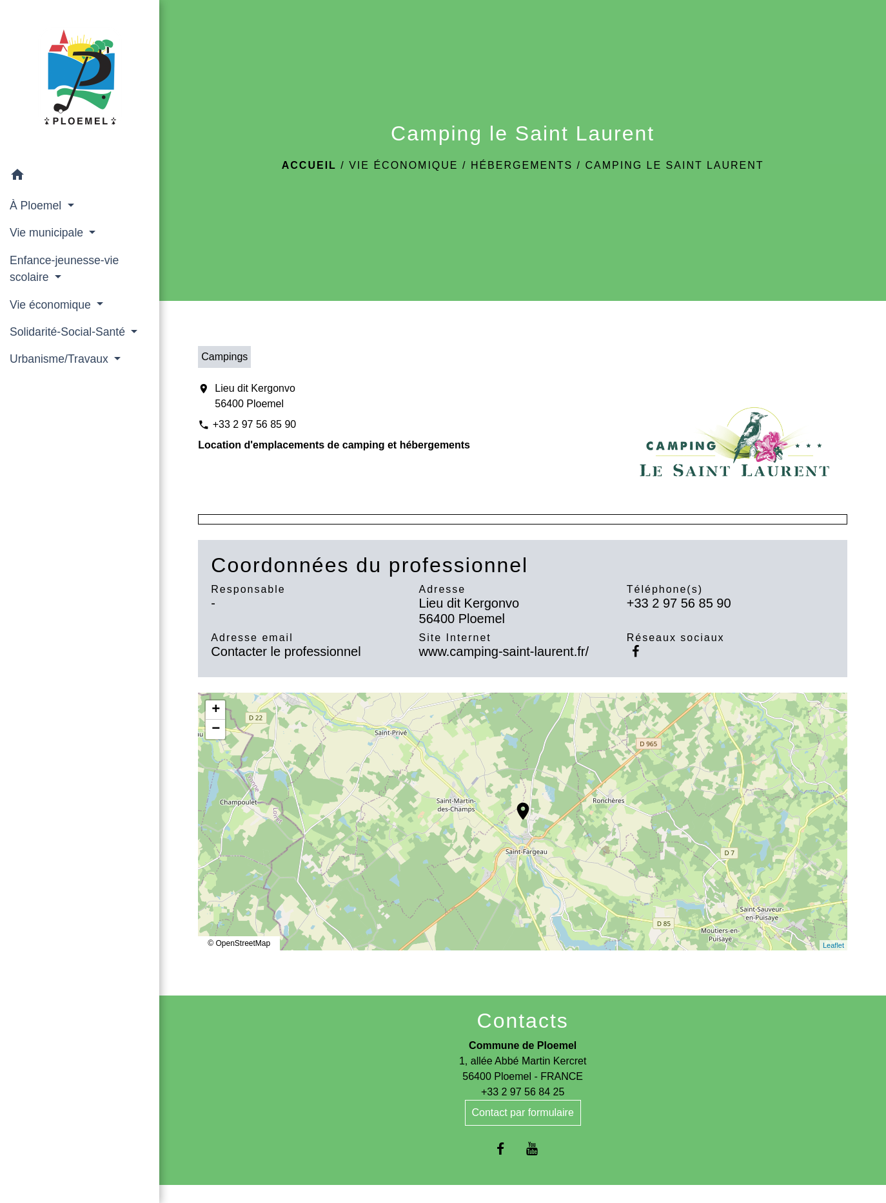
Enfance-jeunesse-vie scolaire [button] (64, 269)
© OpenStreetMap (239, 943)
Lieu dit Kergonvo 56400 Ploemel (255, 396)
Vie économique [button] (52, 304)
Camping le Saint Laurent (674, 165)
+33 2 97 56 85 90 (254, 424)
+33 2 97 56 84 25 (522, 1091)
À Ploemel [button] (37, 205)
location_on (516, 805)
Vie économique (403, 165)
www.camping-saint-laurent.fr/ (504, 651)
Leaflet (833, 945)
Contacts (523, 1020)
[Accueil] (80, 80)
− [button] (216, 729)
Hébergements (522, 165)
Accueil (309, 165)
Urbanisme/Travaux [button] (61, 358)
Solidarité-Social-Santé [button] (69, 331)
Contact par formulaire (523, 1112)
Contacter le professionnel (285, 651)
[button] (80, 177)
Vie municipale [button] (48, 232)
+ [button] (216, 710)
